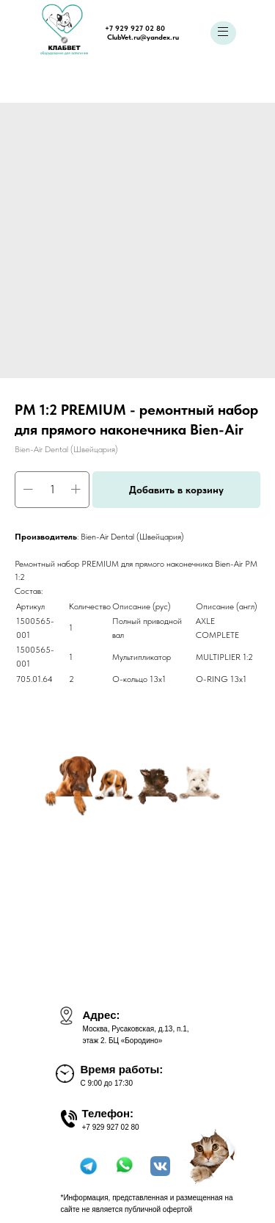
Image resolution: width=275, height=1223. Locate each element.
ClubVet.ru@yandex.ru (143, 36)
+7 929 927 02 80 (135, 27)
